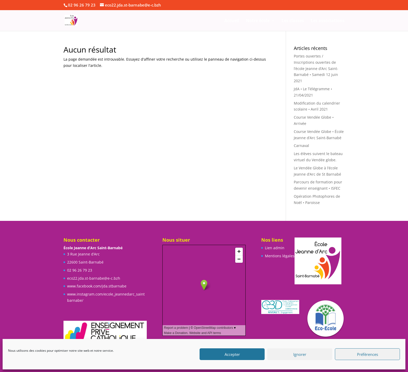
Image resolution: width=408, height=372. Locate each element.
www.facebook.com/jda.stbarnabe (96, 286)
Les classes (293, 21)
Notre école (258, 21)
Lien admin (274, 247)
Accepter (232, 354)
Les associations (328, 21)
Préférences (367, 354)
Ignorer (299, 354)
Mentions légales (280, 255)
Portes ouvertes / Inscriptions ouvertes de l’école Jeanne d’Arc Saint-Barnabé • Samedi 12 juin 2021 (316, 68)
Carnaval (301, 145)
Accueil (231, 21)
